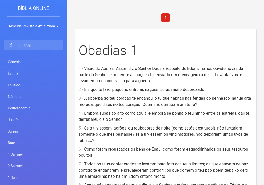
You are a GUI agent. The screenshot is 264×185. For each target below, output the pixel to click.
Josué (13, 120)
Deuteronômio (19, 108)
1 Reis (13, 177)
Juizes (13, 131)
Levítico (14, 85)
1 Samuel (15, 154)
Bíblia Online (33, 8)
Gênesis (14, 62)
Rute (11, 143)
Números (15, 97)
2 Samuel (15, 166)
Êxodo (13, 73)
